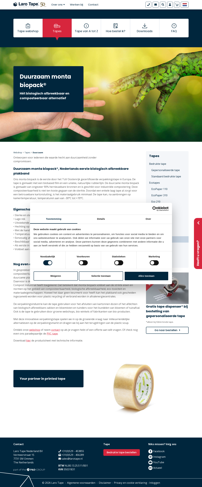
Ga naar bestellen (165, 330)
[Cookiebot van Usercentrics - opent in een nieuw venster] (155, 208)
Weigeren (55, 276)
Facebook (159, 451)
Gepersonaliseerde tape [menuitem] (165, 170)
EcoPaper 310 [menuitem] (159, 195)
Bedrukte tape (157, 164)
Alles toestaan (146, 276)
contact (55, 330)
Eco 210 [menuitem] (155, 201)
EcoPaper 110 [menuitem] (159, 189)
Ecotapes (154, 182)
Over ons (58, 4)
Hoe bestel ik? (115, 32)
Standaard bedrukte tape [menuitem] (166, 176)
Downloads (145, 32)
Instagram (159, 456)
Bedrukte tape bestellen (122, 452)
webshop (34, 330)
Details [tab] (101, 219)
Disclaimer (105, 482)
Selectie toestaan (101, 276)
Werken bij (76, 4)
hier (28, 340)
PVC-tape (52, 333)
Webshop (17, 152)
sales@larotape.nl (72, 458)
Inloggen (154, 482)
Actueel (157, 468)
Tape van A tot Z (86, 32)
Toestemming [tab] (53, 219)
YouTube (158, 462)
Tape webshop (28, 32)
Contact (93, 4)
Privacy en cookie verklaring (130, 482)
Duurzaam (38, 152)
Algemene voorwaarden (81, 482)
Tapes (57, 32)
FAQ (174, 32)
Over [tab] (148, 219)
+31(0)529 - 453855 (73, 451)
